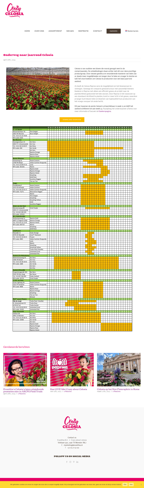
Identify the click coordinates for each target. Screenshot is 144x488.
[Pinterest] (74, 462)
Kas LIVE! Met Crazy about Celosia (68, 389)
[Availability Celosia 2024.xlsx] (72, 123)
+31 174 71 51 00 (73, 448)
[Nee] (141, 484)
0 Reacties (22, 394)
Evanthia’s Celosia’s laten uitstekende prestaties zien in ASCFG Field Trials (23, 390)
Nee (131, 484)
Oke (125, 484)
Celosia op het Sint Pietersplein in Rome (118, 389)
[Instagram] (70, 462)
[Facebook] (67, 462)
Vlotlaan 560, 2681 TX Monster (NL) (72, 443)
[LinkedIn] (77, 462)
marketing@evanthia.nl (73, 445)
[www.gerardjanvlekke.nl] (37, 68)
